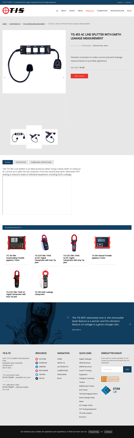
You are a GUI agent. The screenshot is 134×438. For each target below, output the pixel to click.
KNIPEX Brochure (85, 361)
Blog (129, 11)
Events (72, 11)
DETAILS (7, 162)
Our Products (15, 24)
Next (64, 78)
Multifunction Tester (86, 380)
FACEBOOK (41, 357)
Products (90, 11)
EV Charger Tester (86, 400)
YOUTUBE (40, 353)
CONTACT (128, 2)
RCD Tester (83, 384)
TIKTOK (39, 373)
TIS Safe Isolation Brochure (85, 409)
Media (80, 11)
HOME (4, 24)
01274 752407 (7, 2)
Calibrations (102, 11)
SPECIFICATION (21, 162)
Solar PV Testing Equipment (85, 367)
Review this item (100, 45)
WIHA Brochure (85, 357)
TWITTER (40, 369)
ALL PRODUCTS (62, 361)
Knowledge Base (117, 11)
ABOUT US (61, 357)
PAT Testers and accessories (34, 24)
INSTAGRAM (41, 365)
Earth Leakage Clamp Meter (87, 394)
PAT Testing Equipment (87, 403)
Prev (4, 78)
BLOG (59, 373)
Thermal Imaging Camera (88, 388)
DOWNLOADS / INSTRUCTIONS (41, 162)
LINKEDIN (40, 361)
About (63, 11)
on (72, 45)
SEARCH (120, 2)
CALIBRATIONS (62, 365)
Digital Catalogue (85, 353)
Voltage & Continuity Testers (86, 375)
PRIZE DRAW (62, 369)
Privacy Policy (94, 432)
